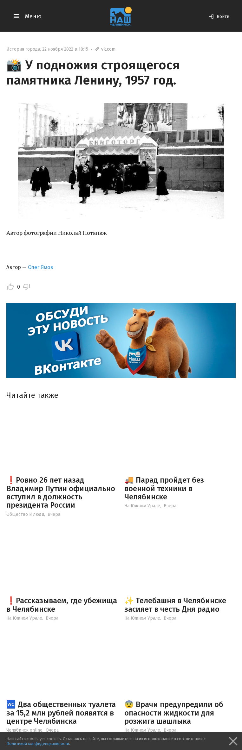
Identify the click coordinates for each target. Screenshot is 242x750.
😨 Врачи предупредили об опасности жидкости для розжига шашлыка (173, 713)
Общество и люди (25, 514)
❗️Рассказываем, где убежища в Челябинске (61, 604)
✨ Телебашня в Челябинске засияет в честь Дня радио (175, 604)
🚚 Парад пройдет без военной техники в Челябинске (164, 488)
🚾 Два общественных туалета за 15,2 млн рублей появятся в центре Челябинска (61, 713)
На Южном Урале (142, 506)
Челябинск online (24, 730)
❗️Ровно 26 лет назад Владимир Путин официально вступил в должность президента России (60, 492)
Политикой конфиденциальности (37, 743)
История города (23, 49)
